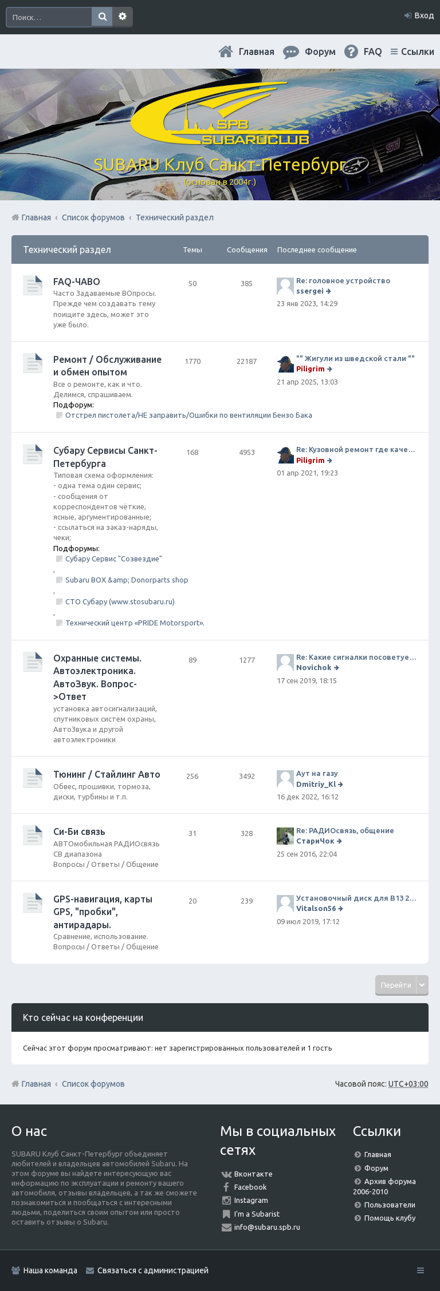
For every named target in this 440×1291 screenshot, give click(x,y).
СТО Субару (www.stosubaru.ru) (120, 601)
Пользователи (389, 1205)
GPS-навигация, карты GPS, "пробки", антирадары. (102, 912)
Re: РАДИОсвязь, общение (345, 830)
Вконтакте (253, 1174)
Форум (376, 1168)
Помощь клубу (389, 1218)
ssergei (310, 291)
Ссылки (417, 51)
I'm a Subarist (257, 1214)
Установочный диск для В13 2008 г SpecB (356, 898)
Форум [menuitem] (320, 51)
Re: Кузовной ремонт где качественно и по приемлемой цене (356, 449)
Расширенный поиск (122, 17)
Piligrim (310, 369)
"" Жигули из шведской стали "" (355, 358)
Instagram (251, 1200)
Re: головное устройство (343, 280)
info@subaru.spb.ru (267, 1227)
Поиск (102, 17)
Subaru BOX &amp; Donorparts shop (126, 580)
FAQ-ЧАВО (76, 281)
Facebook (250, 1187)
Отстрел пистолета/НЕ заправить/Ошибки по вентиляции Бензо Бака (188, 415)
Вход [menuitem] (424, 15)
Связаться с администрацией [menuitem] (153, 1270)
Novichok (314, 667)
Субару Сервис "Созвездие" (113, 559)
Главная (256, 51)
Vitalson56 (316, 908)
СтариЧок (315, 841)
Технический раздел (67, 249)
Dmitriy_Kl (316, 784)
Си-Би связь (79, 831)
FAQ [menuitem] (373, 51)
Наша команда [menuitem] (50, 1270)
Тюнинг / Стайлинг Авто (106, 774)
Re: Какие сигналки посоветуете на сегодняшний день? (356, 657)
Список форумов (93, 1083)
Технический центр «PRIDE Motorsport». (135, 623)
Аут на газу (317, 773)
